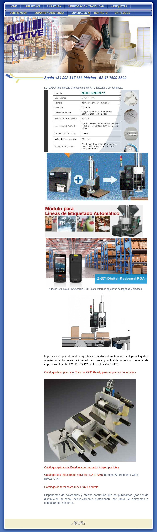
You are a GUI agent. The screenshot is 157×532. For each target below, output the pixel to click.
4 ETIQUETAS (119, 6)
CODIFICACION (18, 13)
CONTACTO (101, 13)
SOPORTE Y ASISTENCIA (49, 13)
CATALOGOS (122, 13)
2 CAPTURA (54, 6)
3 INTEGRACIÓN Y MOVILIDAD (86, 6)
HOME (13, 6)
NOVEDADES (79, 13)
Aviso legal (78, 522)
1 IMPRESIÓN (32, 6)
